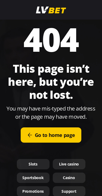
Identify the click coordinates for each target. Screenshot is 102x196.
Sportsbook (33, 177)
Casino (69, 177)
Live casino (69, 164)
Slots (33, 164)
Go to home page (51, 135)
